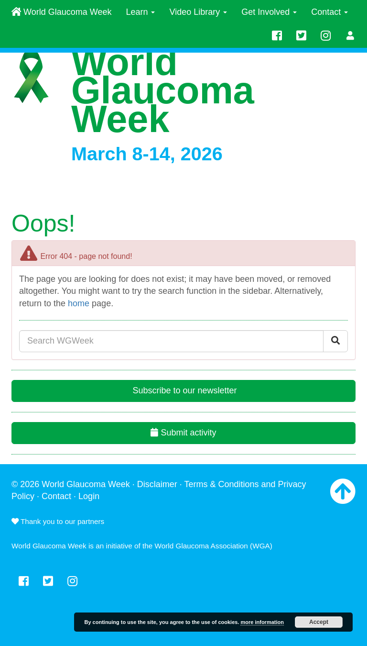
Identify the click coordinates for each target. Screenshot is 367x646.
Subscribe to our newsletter (183, 390)
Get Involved (269, 12)
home (78, 303)
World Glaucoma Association (201, 546)
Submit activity (183, 432)
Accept (318, 622)
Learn (140, 12)
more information (261, 622)
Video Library (198, 12)
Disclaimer (157, 484)
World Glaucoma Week (61, 12)
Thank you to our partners (57, 521)
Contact (329, 12)
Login (88, 496)
